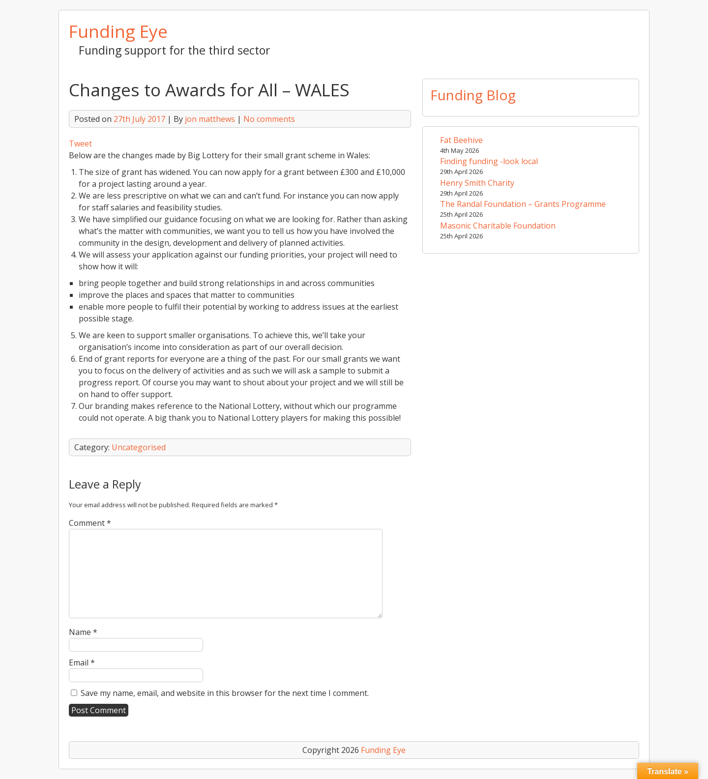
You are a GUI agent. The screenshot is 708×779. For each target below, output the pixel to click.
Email (82, 662)
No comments (269, 119)
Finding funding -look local (489, 161)
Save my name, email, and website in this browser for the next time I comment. (225, 693)
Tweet (80, 143)
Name (83, 632)
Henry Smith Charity (477, 182)
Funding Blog (473, 95)
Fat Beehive (461, 140)
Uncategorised (139, 447)
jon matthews (210, 119)
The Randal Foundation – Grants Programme (523, 204)
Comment (90, 523)
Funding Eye (118, 31)
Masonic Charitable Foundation (498, 225)
